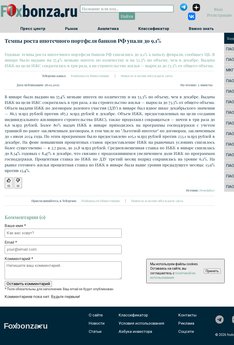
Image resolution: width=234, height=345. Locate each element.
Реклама (186, 323)
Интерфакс (207, 190)
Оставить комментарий (28, 283)
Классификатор (153, 28)
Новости (97, 323)
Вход (219, 9)
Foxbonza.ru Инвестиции (90, 75)
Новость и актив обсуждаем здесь (147, 75)
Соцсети (186, 331)
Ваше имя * (15, 225)
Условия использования (141, 323)
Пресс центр (32, 28)
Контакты (187, 315)
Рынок (71, 28)
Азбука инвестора (135, 331)
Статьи (95, 331)
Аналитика (108, 28)
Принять (212, 271)
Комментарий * (19, 258)
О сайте (96, 315)
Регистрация (218, 15)
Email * (11, 242)
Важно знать (201, 28)
